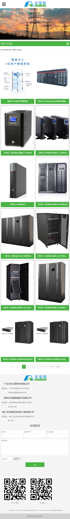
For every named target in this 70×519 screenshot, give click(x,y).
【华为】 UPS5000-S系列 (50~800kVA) (52, 204)
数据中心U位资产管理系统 (17, 101)
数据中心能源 (17, 50)
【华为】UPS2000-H (17, 204)
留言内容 (4, 441)
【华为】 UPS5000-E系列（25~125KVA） (18, 307)
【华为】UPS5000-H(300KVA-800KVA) (17, 359)
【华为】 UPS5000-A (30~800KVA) (17, 256)
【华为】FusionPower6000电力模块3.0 (52, 101)
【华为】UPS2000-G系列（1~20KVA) (52, 153)
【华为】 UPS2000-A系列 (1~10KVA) (17, 153)
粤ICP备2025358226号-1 (35, 516)
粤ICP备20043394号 (56, 510)
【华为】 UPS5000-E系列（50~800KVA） (53, 307)
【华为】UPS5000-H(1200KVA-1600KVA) (53, 359)
